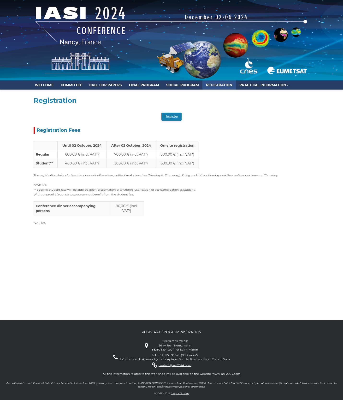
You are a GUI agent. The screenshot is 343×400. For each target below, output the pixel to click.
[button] (264, 85)
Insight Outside (180, 393)
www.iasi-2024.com (226, 374)
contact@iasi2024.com (175, 365)
